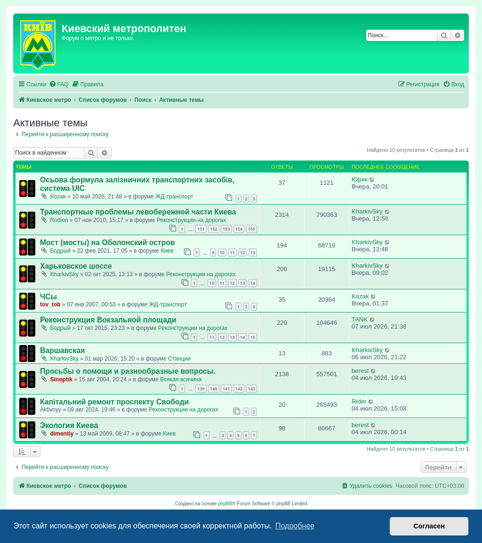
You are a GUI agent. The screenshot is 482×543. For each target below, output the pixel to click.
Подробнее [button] (294, 526)
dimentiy (61, 433)
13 (252, 252)
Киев (167, 250)
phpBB (225, 503)
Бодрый (60, 250)
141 (226, 389)
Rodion (59, 220)
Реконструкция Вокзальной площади (108, 320)
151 (200, 229)
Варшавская (62, 350)
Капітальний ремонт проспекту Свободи (114, 402)
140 (213, 389)
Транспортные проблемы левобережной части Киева (138, 212)
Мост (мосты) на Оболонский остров (107, 243)
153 (226, 229)
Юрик (360, 179)
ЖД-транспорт (174, 196)
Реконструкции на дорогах (191, 220)
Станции (179, 358)
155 (251, 229)
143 (251, 389)
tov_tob (50, 304)
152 (213, 229)
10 (222, 252)
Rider (359, 401)
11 (232, 252)
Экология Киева (69, 425)
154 (238, 229)
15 (252, 337)
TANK (360, 319)
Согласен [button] (429, 526)
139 (200, 389)
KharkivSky (367, 211)
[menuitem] (59, 84)
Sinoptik (61, 379)
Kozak (58, 196)
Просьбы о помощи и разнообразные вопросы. (128, 371)
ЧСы (48, 297)
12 (242, 252)
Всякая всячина (180, 379)
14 (252, 283)
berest (360, 370)
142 (238, 389)
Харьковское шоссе (76, 266)
